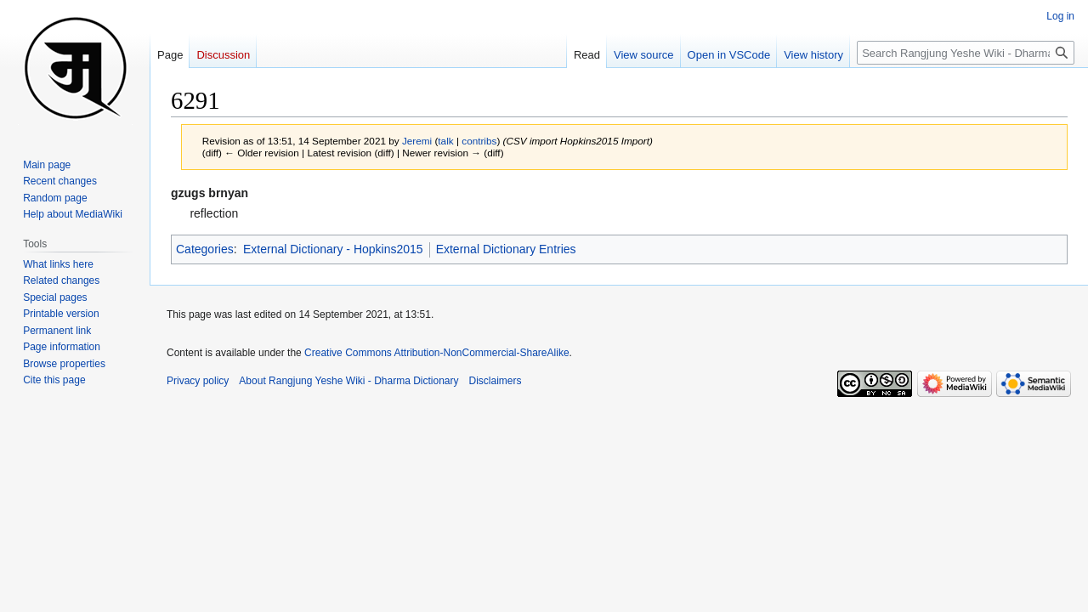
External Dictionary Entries (506, 249)
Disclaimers (495, 381)
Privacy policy (198, 381)
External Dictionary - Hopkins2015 (333, 249)
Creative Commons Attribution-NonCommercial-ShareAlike (436, 353)
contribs (479, 140)
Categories (205, 249)
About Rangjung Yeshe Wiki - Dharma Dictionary (348, 381)
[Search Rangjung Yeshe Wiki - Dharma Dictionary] (965, 53)
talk (445, 140)
